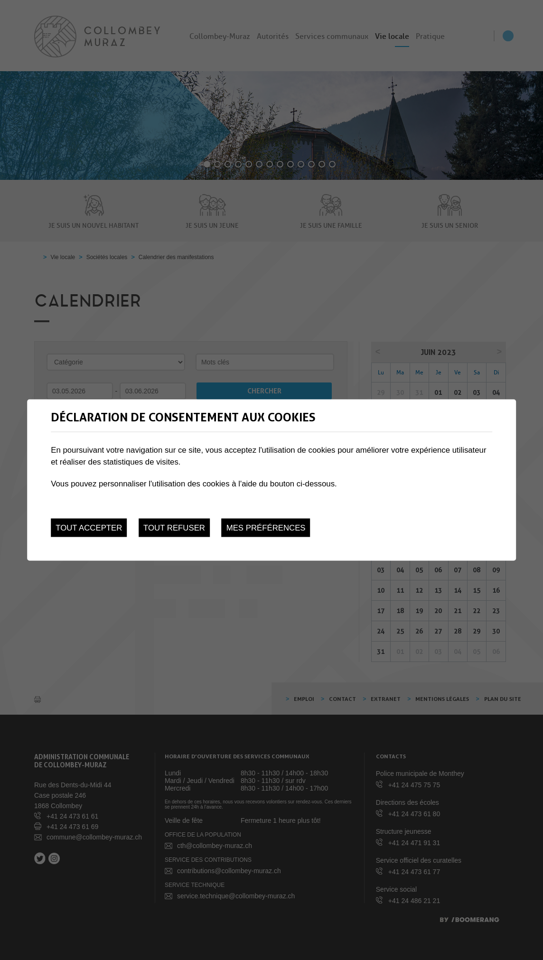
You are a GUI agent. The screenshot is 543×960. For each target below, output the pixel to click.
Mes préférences (266, 527)
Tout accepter (89, 527)
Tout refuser (174, 527)
